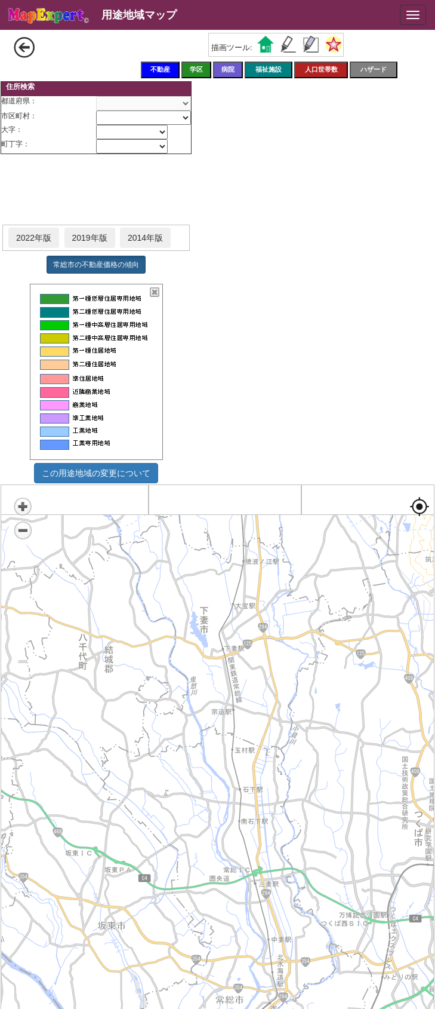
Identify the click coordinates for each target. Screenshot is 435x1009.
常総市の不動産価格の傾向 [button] (96, 264)
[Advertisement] (96, 190)
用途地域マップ (139, 15)
